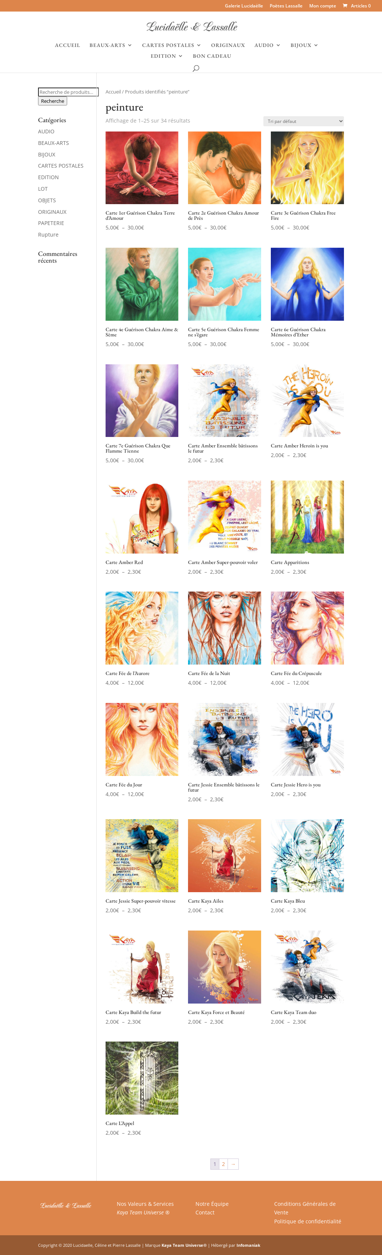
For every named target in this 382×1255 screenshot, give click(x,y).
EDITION (163, 56)
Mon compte (322, 6)
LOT (43, 188)
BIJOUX (301, 45)
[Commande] (303, 121)
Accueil (113, 91)
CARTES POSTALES (168, 45)
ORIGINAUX (228, 45)
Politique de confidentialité (307, 1221)
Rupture (48, 234)
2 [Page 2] (223, 1163)
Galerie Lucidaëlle (244, 6)
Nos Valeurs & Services (145, 1203)
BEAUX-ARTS (107, 45)
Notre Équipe (212, 1203)
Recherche (52, 101)
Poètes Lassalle (286, 6)
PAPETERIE (51, 222)
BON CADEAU (212, 56)
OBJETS (47, 200)
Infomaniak (248, 1245)
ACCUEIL (67, 45)
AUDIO (264, 45)
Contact (205, 1212)
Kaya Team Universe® (184, 1245)
